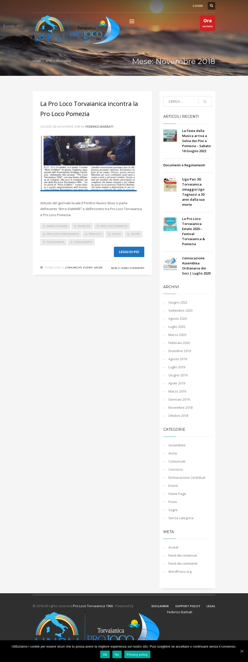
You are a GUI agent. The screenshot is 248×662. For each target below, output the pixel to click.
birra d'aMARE (57, 226)
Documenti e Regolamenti (184, 165)
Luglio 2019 (176, 367)
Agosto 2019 (177, 359)
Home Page (177, 493)
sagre (135, 234)
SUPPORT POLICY (187, 606)
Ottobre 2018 (178, 415)
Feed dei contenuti (182, 555)
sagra (116, 234)
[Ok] (241, 651)
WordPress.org (179, 571)
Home (37, 61)
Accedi (173, 547)
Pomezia (84, 226)
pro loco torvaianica (63, 234)
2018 (49, 61)
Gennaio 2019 (179, 399)
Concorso (175, 469)
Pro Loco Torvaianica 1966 (93, 606)
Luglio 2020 (176, 326)
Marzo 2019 (177, 391)
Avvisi (172, 453)
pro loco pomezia (113, 226)
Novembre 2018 (180, 407)
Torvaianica (55, 242)
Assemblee (177, 445)
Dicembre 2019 (179, 351)
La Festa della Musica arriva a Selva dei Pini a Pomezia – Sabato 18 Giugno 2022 (196, 140)
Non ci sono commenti (127, 268)
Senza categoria (180, 518)
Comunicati (73, 267)
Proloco (95, 234)
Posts (172, 501)
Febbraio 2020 (179, 342)
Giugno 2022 (177, 302)
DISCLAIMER (160, 606)
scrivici (207, 24)
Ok (105, 654)
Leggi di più (129, 251)
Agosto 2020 (177, 318)
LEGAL (210, 606)
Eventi (88, 267)
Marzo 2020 (177, 334)
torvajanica (83, 242)
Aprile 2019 (176, 383)
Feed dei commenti (182, 563)
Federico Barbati (99, 126)
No (117, 654)
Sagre (98, 267)
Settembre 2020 (180, 310)
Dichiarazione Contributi (186, 477)
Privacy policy (137, 654)
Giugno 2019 (177, 375)
